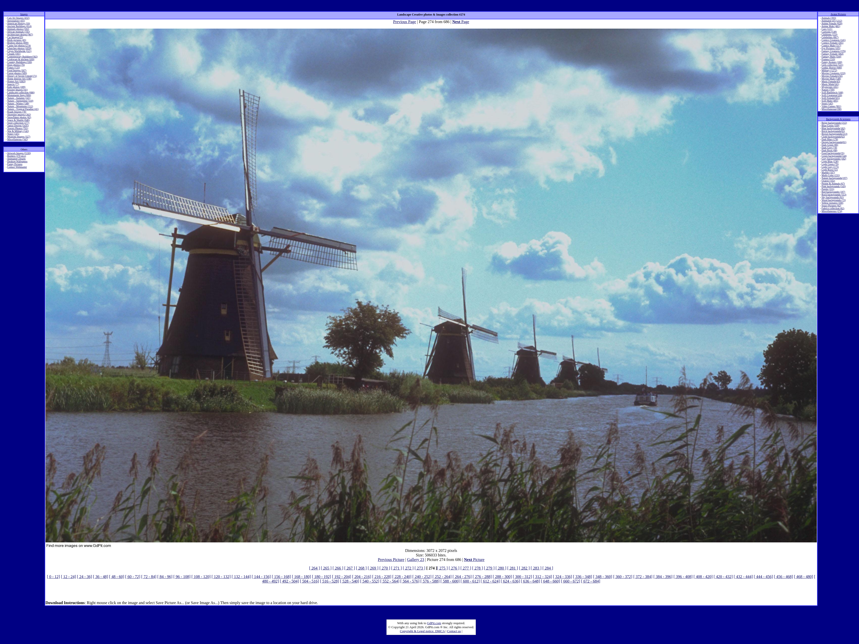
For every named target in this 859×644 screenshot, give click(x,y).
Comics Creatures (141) (834, 40)
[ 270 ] (384, 568)
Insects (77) (13, 84)
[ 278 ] (477, 568)
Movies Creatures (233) (833, 73)
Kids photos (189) (16, 87)
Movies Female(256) (832, 76)
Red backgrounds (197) (833, 191)
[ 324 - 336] (562, 577)
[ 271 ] (396, 568)
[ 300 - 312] (522, 577)
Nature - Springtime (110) (20, 100)
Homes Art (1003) (16, 81)
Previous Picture (391, 559)
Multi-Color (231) (831, 175)
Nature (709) (828, 89)
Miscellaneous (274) (832, 211)
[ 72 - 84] (148, 577)
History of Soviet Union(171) (22, 76)
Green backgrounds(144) (834, 156)
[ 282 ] (524, 568)
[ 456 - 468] (783, 577)
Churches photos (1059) (19, 48)
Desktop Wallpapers (17, 161)
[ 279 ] (489, 568)
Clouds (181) (14, 53)
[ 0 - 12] (53, 577)
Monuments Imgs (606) (19, 95)
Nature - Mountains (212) (20, 106)
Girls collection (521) (832, 64)
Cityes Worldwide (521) (19, 51)
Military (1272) (829, 70)
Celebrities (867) (830, 37)
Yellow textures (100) (832, 202)
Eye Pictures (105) (831, 48)
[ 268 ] (361, 568)
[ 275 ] (442, 568)
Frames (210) (828, 59)
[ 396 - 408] (683, 577)
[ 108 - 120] (201, 577)
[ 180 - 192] (321, 577)
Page (460, 22)
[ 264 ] (314, 568)
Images (24, 14)
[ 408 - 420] (703, 577)
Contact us (454, 631)
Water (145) (13, 133)
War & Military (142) (18, 131)
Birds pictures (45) (16, 40)
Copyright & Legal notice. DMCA (422, 631)
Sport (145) (827, 103)
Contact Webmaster (17, 167)
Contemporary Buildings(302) (22, 56)
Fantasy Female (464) (832, 53)
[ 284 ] (547, 568)
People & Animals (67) (833, 183)
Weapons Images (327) (18, 136)
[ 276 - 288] (482, 577)
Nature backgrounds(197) (834, 178)
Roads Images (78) (16, 111)
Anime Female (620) (831, 23)
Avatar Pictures (838, 14)
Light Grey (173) (830, 167)
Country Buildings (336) (19, 62)
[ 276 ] (454, 568)
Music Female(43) (831, 81)
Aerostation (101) (16, 20)
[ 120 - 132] (221, 577)
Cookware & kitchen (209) (20, 59)
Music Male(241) (830, 84)
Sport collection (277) (18, 122)
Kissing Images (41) (17, 89)
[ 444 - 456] (763, 577)
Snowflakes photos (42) (19, 117)
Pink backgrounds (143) (834, 186)
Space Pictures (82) (831, 205)
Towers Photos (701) (17, 128)
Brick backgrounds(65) (833, 131)
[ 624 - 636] (510, 581)
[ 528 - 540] (349, 581)
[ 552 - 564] (389, 581)
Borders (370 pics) (16, 156)
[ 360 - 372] (622, 577)
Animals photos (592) (18, 29)
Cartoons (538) (829, 31)
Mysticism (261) (830, 87)
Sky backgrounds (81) (833, 197)
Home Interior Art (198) (19, 78)
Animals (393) (828, 18)
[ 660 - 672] (570, 581)
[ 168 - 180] (301, 577)
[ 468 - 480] (803, 577)
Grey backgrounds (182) (834, 158)
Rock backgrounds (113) (834, 194)
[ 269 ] (373, 568)
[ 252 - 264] (441, 577)
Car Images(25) (15, 37)
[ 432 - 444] (743, 577)
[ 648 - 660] (550, 581)
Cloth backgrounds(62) (833, 136)
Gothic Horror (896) (832, 67)
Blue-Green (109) (830, 125)
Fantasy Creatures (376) (834, 51)
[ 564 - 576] (409, 581)
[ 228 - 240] (401, 577)
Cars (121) (827, 29)
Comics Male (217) (831, 45)
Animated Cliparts (16, 158)
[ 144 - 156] (261, 577)
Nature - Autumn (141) (18, 98)
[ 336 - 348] (582, 577)
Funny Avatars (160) (832, 62)
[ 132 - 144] (241, 577)
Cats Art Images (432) (18, 18)
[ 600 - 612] (470, 581)
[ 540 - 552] (369, 581)
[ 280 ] (501, 568)
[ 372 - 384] (642, 577)
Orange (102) (828, 180)
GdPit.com (434, 623)
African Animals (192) (18, 31)
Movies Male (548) (831, 78)
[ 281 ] (512, 568)
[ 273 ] (420, 568)
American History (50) (18, 23)
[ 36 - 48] (100, 577)
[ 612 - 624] (490, 581)
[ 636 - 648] (530, 581)
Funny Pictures (14, 164)
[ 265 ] (326, 568)
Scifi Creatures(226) (832, 95)
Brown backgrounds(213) (834, 133)
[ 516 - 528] (329, 581)
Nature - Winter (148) (18, 103)
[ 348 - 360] (602, 577)
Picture (474, 559)
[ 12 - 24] (68, 577)
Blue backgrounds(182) (833, 128)
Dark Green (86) (830, 145)
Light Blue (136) (830, 161)
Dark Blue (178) (830, 139)
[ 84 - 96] (165, 577)
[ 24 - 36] (84, 577)
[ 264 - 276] (462, 577)
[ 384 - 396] (662, 577)
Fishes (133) (13, 67)
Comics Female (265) (832, 42)
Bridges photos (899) (17, 42)
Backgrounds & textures (838, 119)
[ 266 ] (337, 568)
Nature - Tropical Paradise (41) (22, 109)
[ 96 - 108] (182, 577)
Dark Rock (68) (829, 150)
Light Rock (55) (830, 169)
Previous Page (404, 22)
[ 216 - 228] (381, 577)
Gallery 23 (415, 559)
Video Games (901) (831, 106)
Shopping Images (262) (19, 114)
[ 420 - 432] (723, 577)
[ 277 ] (466, 568)
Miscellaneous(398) (831, 109)
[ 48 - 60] (116, 577)
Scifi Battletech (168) (832, 92)
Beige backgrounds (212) (834, 122)
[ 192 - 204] (341, 577)
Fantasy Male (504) (831, 56)
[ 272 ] (408, 568)
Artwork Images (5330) (19, 153)
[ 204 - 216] (361, 577)
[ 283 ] (536, 568)
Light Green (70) (830, 164)
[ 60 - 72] (132, 577)
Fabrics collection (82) (833, 208)
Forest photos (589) (17, 73)
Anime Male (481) (830, 26)
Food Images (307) (16, 70)
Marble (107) (828, 172)
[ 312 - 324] (542, 577)
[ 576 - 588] (429, 581)
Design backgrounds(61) (834, 142)
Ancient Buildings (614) (19, 26)
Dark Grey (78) (829, 147)
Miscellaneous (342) (17, 139)
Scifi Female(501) (831, 98)
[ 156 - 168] (281, 577)
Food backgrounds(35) (833, 153)
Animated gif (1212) (831, 20)
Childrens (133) (829, 34)
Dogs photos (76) (16, 64)
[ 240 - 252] (421, 577)
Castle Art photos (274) (19, 45)
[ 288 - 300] (502, 577)
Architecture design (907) (20, 34)
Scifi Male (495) (830, 100)
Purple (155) (828, 189)
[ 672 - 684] (590, 581)
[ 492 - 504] (289, 581)
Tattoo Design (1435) (18, 125)
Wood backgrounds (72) (834, 200)
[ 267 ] (349, 568)
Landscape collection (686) (21, 92)
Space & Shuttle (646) (18, 120)
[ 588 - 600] (450, 581)
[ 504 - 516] (309, 581)
